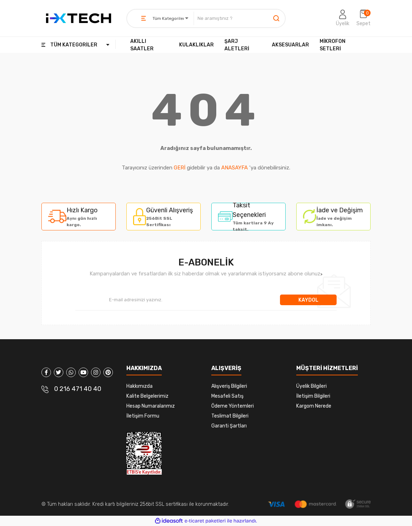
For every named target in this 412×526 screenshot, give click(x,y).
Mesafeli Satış (227, 396)
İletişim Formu (142, 416)
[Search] (239, 18)
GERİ (179, 167)
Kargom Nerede (313, 406)
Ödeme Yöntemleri (232, 406)
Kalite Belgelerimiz (147, 396)
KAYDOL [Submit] (308, 300)
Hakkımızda (139, 386)
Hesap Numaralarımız (150, 406)
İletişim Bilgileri (313, 396)
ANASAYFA (234, 167)
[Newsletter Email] (177, 300)
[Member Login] (342, 18)
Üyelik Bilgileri (311, 386)
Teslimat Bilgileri (229, 416)
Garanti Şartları (229, 426)
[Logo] (78, 18)
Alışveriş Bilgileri (229, 386)
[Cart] (363, 18)
